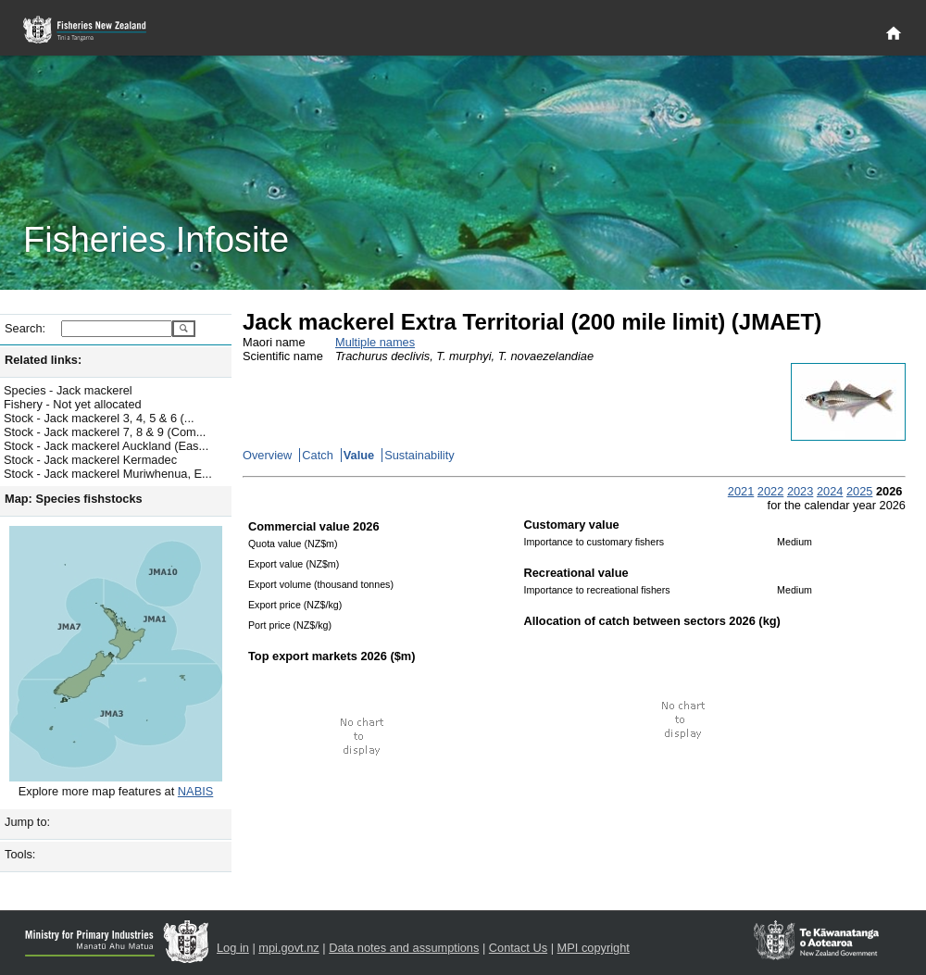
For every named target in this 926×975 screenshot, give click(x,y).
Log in (233, 948)
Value (359, 455)
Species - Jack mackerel (68, 390)
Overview (267, 455)
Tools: (20, 854)
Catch (317, 455)
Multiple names (375, 342)
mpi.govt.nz (288, 948)
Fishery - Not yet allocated (73, 404)
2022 (770, 491)
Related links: (43, 360)
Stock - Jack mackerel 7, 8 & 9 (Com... (105, 432)
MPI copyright (593, 948)
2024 (830, 491)
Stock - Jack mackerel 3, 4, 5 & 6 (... (99, 418)
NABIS (195, 791)
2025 (859, 491)
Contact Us (518, 948)
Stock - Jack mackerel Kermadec (90, 460)
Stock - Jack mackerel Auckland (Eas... (106, 446)
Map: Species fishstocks (74, 499)
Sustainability (419, 455)
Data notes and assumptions (404, 948)
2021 (741, 491)
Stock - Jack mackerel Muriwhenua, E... (108, 474)
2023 (800, 491)
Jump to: (27, 822)
